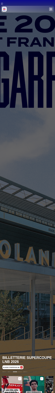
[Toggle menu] (51, 9)
